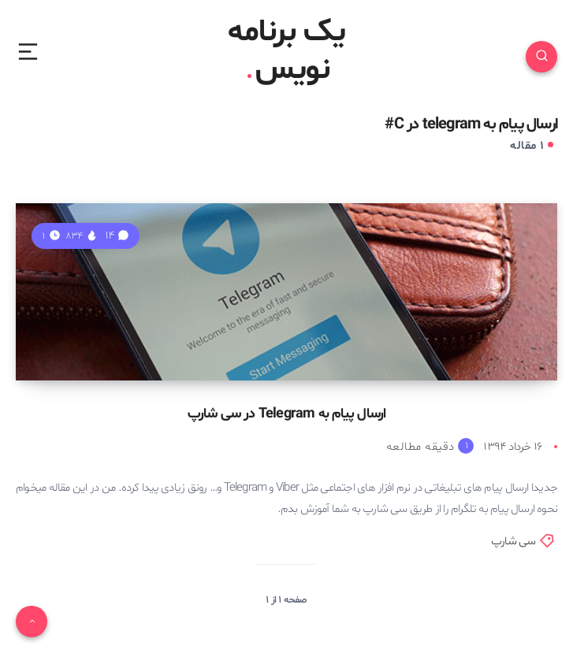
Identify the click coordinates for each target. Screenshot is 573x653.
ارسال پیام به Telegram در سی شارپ (287, 414)
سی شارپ (513, 541)
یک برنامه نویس (286, 52)
